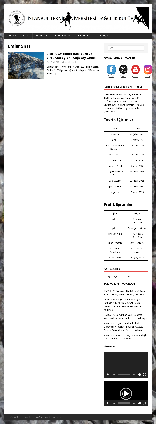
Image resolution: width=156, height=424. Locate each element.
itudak (67, 62)
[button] (126, 394)
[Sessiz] (139, 374)
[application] (126, 365)
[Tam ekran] (144, 374)
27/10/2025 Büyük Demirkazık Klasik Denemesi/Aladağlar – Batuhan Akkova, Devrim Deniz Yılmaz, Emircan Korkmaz (123, 326)
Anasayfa (11, 35)
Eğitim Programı (62, 35)
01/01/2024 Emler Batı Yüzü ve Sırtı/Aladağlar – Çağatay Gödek (72, 56)
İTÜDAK (24, 35)
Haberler (83, 35)
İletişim (104, 35)
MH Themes (30, 417)
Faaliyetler (41, 35)
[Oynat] (107, 374)
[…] (54, 73)
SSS (94, 35)
